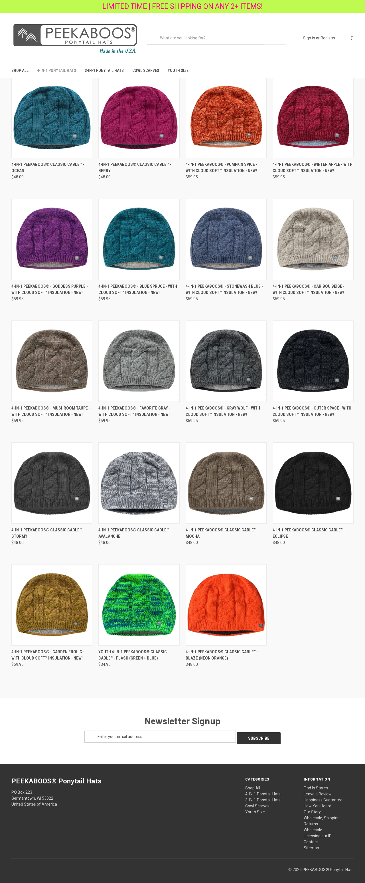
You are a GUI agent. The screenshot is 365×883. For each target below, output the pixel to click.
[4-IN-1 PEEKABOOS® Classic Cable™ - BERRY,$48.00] (139, 114)
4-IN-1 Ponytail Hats (56, 70)
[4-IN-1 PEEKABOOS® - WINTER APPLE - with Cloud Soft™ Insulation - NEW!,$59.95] (313, 114)
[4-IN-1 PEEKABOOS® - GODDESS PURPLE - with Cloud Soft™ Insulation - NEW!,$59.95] (52, 236)
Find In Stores (316, 783)
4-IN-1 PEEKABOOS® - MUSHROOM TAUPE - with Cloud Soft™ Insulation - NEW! (50, 408)
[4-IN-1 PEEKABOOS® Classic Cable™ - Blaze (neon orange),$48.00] (226, 602)
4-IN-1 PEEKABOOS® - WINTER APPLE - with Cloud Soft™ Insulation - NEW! (312, 165)
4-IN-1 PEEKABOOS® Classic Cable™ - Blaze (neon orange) (222, 652)
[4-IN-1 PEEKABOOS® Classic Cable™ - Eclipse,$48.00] (313, 480)
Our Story (312, 807)
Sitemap (311, 843)
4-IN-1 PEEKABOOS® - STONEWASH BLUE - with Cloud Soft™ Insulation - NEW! (224, 287)
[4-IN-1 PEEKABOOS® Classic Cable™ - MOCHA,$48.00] (226, 480)
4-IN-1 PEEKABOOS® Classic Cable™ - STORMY (47, 530)
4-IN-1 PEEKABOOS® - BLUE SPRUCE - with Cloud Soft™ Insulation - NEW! (137, 287)
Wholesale (313, 825)
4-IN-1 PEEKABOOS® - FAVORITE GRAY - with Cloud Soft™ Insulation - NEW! (134, 408)
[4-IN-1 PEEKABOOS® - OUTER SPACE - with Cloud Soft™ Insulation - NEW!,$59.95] (313, 358)
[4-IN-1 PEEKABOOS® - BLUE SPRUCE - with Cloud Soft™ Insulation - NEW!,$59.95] (139, 236)
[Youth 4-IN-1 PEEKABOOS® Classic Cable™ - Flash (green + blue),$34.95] (139, 602)
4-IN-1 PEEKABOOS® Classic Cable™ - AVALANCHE (134, 530)
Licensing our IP (318, 831)
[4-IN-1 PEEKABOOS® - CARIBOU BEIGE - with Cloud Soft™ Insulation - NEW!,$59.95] (313, 236)
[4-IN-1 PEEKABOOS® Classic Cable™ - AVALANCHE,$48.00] (139, 480)
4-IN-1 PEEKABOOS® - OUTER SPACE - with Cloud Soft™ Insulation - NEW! (312, 408)
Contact (311, 837)
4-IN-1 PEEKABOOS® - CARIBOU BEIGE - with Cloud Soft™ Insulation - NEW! (308, 287)
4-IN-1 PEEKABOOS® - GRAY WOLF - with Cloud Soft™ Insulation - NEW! (223, 408)
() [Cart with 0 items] (349, 37)
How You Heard (317, 801)
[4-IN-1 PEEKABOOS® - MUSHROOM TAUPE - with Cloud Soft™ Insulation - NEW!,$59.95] (52, 358)
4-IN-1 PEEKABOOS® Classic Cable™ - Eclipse (309, 530)
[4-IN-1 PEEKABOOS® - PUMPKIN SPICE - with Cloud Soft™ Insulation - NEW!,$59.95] (226, 114)
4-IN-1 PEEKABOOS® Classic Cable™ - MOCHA (222, 530)
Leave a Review (318, 789)
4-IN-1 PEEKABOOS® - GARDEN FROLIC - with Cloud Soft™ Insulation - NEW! (47, 652)
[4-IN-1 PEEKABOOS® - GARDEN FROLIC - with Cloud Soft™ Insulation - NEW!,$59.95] (52, 602)
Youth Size (178, 70)
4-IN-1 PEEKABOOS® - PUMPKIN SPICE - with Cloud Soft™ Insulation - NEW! (221, 165)
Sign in (309, 38)
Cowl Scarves (145, 70)
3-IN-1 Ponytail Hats (104, 70)
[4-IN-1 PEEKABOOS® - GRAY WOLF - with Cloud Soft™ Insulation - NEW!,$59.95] (226, 358)
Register (328, 38)
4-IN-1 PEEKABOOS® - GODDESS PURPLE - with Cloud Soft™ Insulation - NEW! (49, 287)
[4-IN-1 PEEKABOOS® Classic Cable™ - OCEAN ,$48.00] (52, 114)
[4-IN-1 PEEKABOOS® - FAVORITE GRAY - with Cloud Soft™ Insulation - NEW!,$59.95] (139, 358)
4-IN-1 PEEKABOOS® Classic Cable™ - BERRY (134, 165)
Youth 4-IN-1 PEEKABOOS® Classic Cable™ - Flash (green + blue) (132, 652)
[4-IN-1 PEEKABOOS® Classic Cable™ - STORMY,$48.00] (52, 480)
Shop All (20, 70)
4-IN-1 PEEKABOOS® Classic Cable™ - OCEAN (47, 165)
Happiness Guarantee (323, 795)
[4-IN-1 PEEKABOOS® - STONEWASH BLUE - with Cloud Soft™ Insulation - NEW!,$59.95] (226, 236)
